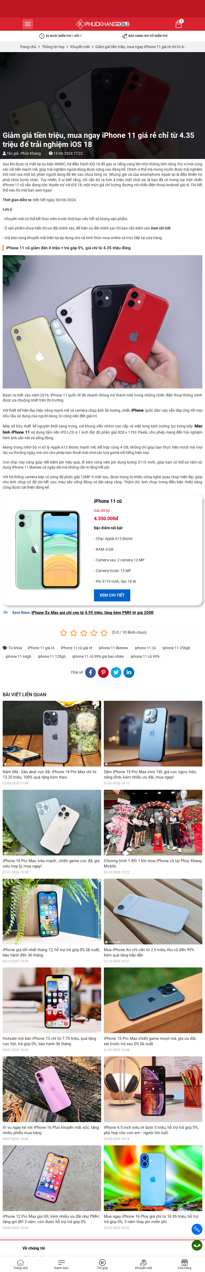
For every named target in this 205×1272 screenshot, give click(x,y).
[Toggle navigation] (61, 1265)
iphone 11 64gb (18, 656)
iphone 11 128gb (52, 656)
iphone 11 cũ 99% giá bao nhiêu (98, 656)
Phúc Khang (31, 153)
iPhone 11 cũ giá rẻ (76, 648)
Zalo (197, 1229)
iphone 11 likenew (113, 648)
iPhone (137, 410)
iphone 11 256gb (176, 648)
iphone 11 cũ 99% (145, 656)
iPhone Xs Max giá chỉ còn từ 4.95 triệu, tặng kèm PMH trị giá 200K (92, 612)
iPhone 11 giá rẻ (41, 648)
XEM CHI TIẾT (112, 595)
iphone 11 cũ (145, 648)
